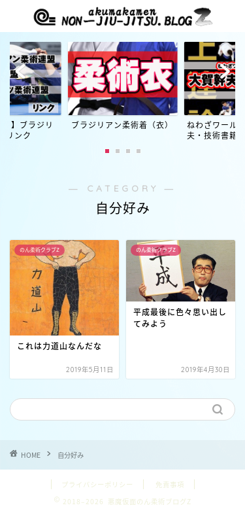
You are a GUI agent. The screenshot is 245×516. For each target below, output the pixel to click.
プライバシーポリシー (97, 484)
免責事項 (169, 484)
